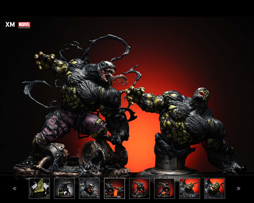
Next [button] (238, 188)
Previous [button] (15, 188)
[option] (127, 101)
